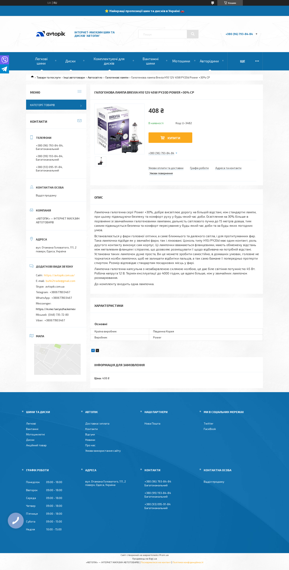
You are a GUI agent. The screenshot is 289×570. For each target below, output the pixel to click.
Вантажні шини (150, 61)
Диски (70, 61)
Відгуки (90, 434)
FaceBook (210, 429)
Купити (174, 138)
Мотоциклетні (35, 434)
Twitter (208, 423)
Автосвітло (95, 77)
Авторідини (209, 61)
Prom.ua (164, 555)
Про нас (90, 445)
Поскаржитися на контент (156, 562)
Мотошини (181, 61)
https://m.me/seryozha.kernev (55, 309)
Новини (90, 439)
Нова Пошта (152, 423)
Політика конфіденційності (188, 562)
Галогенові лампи (116, 77)
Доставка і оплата (97, 423)
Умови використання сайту (103, 450)
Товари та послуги (49, 77)
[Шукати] (192, 34)
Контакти (91, 429)
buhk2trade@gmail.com (60, 280)
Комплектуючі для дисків (109, 61)
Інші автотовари (74, 77)
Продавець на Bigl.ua (144, 558)
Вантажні (32, 429)
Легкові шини (41, 61)
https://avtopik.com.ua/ (59, 275)
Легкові (31, 423)
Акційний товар (36, 445)
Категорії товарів (42, 105)
